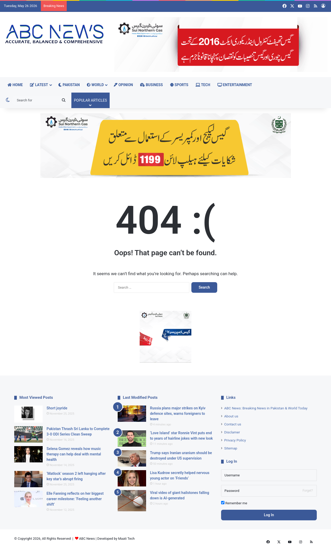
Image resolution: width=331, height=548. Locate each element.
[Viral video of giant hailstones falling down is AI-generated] (132, 501)
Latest (39, 85)
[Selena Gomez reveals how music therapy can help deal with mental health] (28, 454)
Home (15, 85)
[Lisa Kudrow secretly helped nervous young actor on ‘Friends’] (132, 478)
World (95, 85)
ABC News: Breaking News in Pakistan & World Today (265, 408)
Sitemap (230, 448)
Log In (269, 515)
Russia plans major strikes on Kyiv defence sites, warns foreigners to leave (177, 413)
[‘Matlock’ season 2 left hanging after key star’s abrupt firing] (28, 479)
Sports (179, 85)
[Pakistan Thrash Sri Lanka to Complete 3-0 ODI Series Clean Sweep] (28, 434)
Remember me (234, 503)
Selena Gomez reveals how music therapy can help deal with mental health (74, 454)
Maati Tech (126, 539)
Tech (202, 85)
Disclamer (232, 432)
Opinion (123, 85)
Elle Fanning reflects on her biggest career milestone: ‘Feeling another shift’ (75, 498)
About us (231, 416)
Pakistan (69, 85)
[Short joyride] (28, 414)
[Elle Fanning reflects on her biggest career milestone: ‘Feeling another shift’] (28, 499)
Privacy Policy (235, 440)
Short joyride (57, 408)
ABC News (87, 539)
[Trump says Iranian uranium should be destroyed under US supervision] (132, 458)
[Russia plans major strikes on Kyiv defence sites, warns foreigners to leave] (132, 414)
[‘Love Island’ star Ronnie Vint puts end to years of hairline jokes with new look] (132, 438)
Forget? (308, 490)
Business (151, 85)
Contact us (232, 424)
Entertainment (234, 85)
